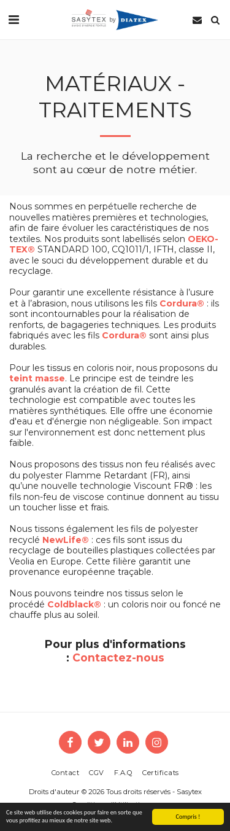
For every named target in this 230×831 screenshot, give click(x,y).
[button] (13, 19)
